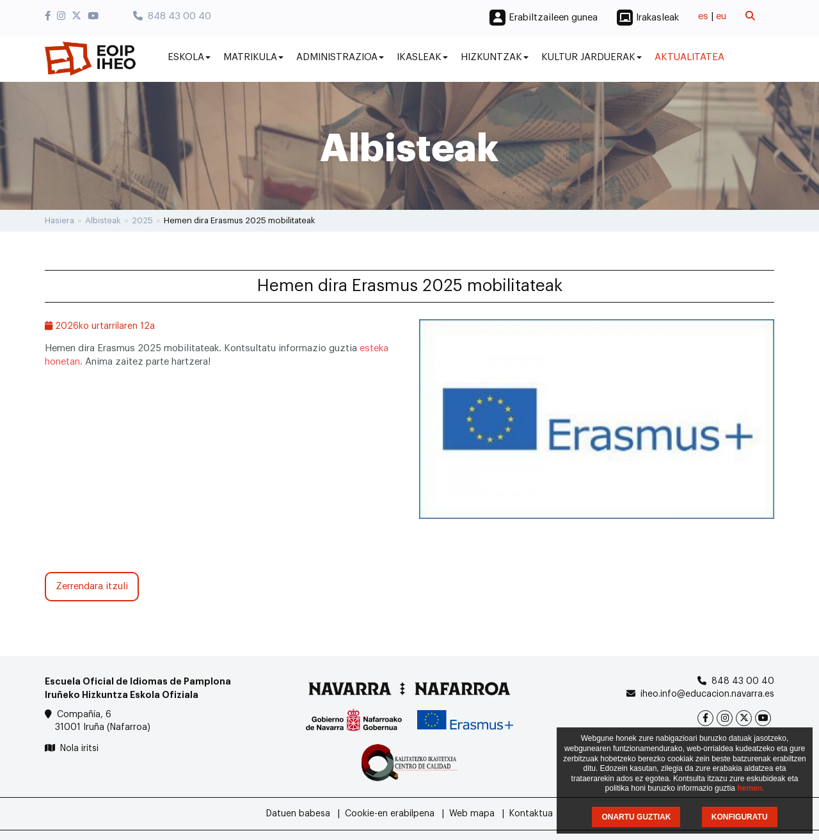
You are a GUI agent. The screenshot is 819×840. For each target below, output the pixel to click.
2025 (142, 220)
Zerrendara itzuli (92, 586)
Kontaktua (531, 813)
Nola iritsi (79, 748)
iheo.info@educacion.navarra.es (707, 694)
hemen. (750, 788)
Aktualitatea (689, 57)
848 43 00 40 (172, 16)
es (703, 16)
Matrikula (253, 57)
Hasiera (59, 220)
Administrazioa (340, 57)
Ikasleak (422, 57)
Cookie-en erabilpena (389, 813)
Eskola (189, 57)
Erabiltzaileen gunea (553, 17)
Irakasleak (657, 17)
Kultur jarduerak (591, 57)
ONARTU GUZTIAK (636, 816)
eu (721, 16)
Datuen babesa (298, 813)
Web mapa (472, 813)
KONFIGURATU (740, 816)
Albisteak (103, 220)
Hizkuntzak (495, 57)
